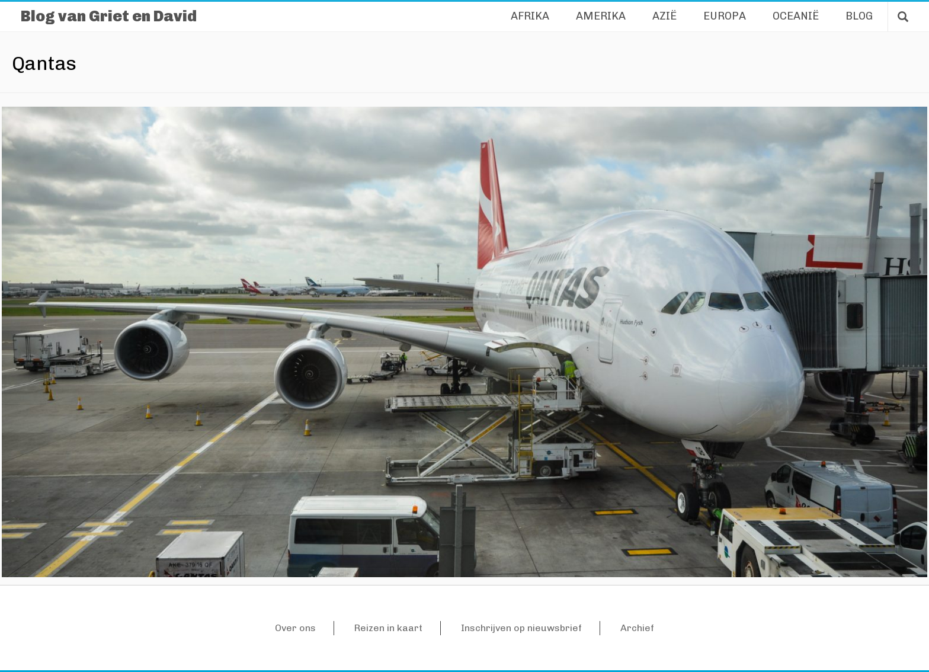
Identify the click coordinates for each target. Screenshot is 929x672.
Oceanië (796, 16)
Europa (724, 16)
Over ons (295, 627)
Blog (859, 16)
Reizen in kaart (388, 627)
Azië (664, 16)
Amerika (601, 16)
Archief (637, 627)
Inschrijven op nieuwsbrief (521, 627)
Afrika (530, 16)
